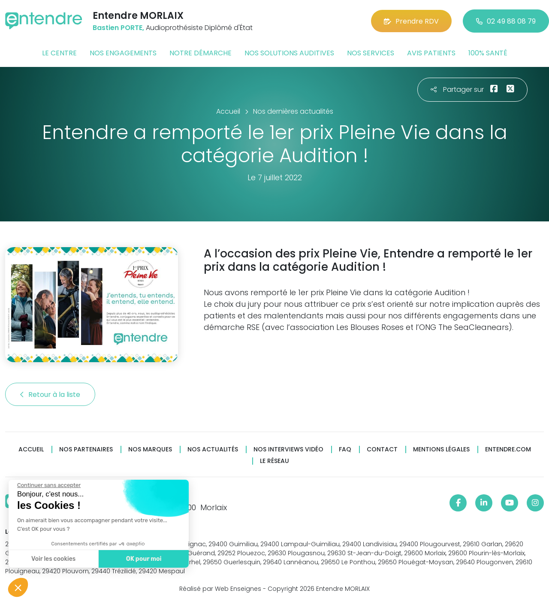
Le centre (59, 53)
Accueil (31, 449)
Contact (382, 449)
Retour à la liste (50, 394)
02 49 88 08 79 (506, 21)
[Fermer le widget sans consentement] (48, 485)
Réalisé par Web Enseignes (220, 588)
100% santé (487, 53)
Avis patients (431, 53)
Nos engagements (123, 53)
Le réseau (274, 461)
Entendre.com (508, 449)
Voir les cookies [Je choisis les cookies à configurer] (52, 559)
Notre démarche (200, 53)
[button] (18, 587)
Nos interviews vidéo (288, 449)
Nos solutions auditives (289, 53)
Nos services (370, 53)
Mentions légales (441, 449)
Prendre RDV (411, 21)
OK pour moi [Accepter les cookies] (142, 559)
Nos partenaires (86, 449)
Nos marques (150, 449)
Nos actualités (212, 449)
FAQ (345, 449)
